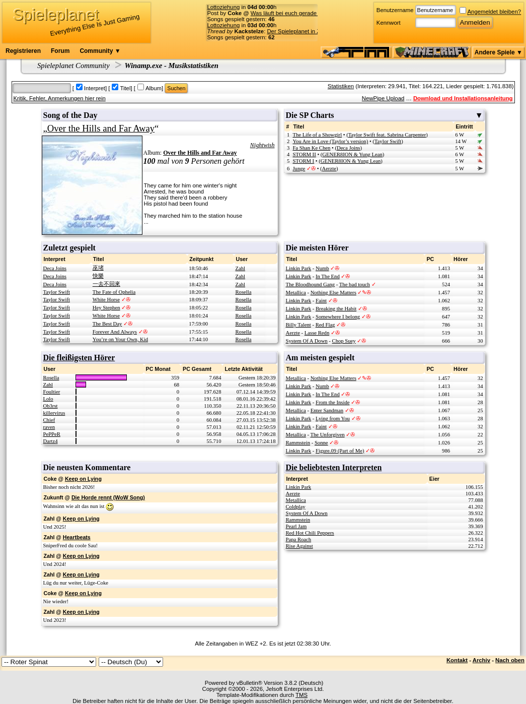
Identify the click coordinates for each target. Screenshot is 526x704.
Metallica (296, 292)
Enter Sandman (327, 410)
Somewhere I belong (338, 316)
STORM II (304, 154)
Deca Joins (348, 148)
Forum (60, 50)
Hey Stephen (106, 307)
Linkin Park (299, 268)
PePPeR (51, 434)
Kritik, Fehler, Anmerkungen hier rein (60, 98)
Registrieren (23, 50)
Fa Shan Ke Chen (311, 148)
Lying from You (333, 418)
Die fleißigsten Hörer (79, 357)
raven (49, 427)
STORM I (303, 161)
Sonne (321, 442)
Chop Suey (344, 341)
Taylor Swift (387, 141)
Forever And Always (115, 332)
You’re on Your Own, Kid (120, 339)
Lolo (48, 399)
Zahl (241, 268)
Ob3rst (50, 406)
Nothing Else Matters (333, 292)
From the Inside (332, 402)
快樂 (98, 276)
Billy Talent (298, 325)
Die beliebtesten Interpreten (334, 467)
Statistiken (341, 86)
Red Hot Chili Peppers (310, 533)
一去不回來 (106, 284)
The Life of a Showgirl (317, 135)
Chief (49, 420)
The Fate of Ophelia (114, 292)
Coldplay (296, 506)
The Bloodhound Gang (310, 284)
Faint (321, 300)
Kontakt (457, 660)
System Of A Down (307, 341)
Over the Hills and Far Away (101, 128)
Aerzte (329, 168)
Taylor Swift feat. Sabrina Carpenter (387, 135)
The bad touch (354, 284)
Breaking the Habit (336, 308)
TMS (301, 695)
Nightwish (262, 145)
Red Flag (325, 325)
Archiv (481, 660)
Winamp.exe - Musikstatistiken (171, 65)
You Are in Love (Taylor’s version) (330, 141)
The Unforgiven (327, 434)
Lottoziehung (223, 7)
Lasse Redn (317, 333)
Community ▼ (100, 50)
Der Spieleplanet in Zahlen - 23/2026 (313, 31)
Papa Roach (299, 539)
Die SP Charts (384, 115)
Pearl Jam (296, 526)
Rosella (244, 292)
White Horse (106, 299)
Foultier (51, 392)
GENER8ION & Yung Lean (352, 154)
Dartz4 (50, 441)
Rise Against (299, 546)
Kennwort (389, 23)
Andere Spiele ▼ (498, 52)
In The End (328, 276)
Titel (125, 88)
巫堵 (98, 268)
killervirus (54, 413)
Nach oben (509, 660)
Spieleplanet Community (73, 65)
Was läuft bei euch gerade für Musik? (298, 13)
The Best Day (107, 324)
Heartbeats (77, 537)
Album (153, 88)
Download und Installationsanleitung (463, 98)
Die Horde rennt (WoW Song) (108, 497)
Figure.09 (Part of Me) (340, 451)
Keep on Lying (83, 479)
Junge (298, 168)
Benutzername (395, 10)
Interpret (94, 88)
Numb (322, 268)
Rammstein (298, 442)
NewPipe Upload (383, 98)
